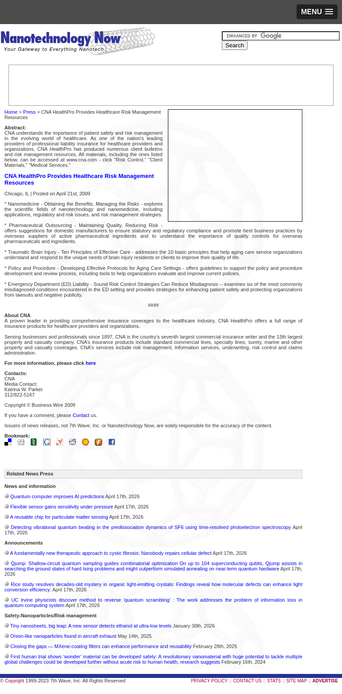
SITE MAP (296, 680)
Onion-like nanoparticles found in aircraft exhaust (63, 636)
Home (10, 112)
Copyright (14, 680)
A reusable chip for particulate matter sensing (59, 517)
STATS (274, 680)
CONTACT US (247, 680)
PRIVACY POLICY (209, 680)
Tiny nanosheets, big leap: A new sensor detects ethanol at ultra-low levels (90, 625)
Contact (81, 415)
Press (29, 112)
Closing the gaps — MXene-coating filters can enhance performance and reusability (100, 646)
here (91, 363)
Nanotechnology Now (77, 42)
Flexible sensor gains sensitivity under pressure (61, 506)
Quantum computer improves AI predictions (57, 496)
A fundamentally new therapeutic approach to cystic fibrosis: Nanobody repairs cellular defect (110, 553)
